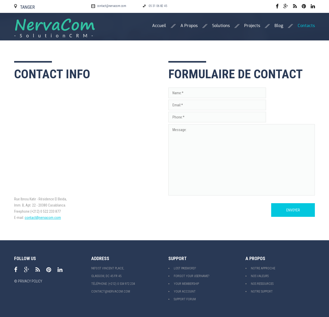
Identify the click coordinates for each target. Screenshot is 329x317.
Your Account (185, 291)
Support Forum (185, 299)
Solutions (221, 26)
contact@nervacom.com (111, 6)
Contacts (306, 26)
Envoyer (293, 210)
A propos (189, 26)
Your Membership (186, 284)
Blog (279, 26)
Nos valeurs (260, 276)
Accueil (159, 26)
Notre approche (263, 268)
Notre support (262, 291)
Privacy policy (30, 281)
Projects (252, 26)
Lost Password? (185, 268)
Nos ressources (262, 284)
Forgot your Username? (191, 276)
